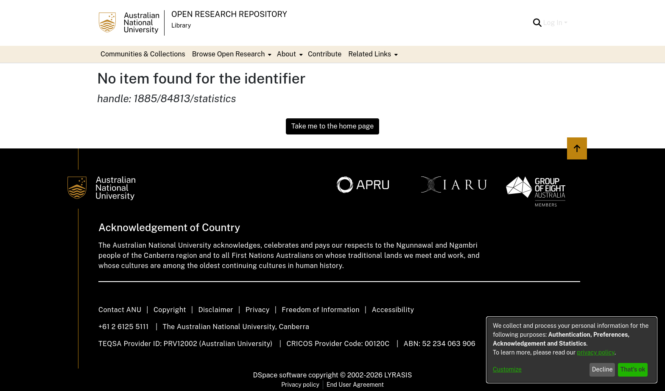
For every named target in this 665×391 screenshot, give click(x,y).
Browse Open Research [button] (228, 54)
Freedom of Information (320, 310)
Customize (507, 369)
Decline (602, 369)
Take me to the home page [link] (332, 126)
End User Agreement (355, 384)
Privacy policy (300, 384)
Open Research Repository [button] (229, 14)
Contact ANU (119, 310)
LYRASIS (398, 375)
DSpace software (280, 375)
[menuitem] (231, 54)
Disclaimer (215, 310)
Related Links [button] (369, 54)
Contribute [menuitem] (324, 54)
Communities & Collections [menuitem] (143, 54)
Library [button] (181, 25)
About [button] (286, 54)
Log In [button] (553, 23)
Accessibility (393, 310)
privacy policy (596, 352)
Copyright (170, 310)
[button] (537, 23)
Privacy (258, 310)
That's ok (632, 369)
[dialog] (572, 350)
